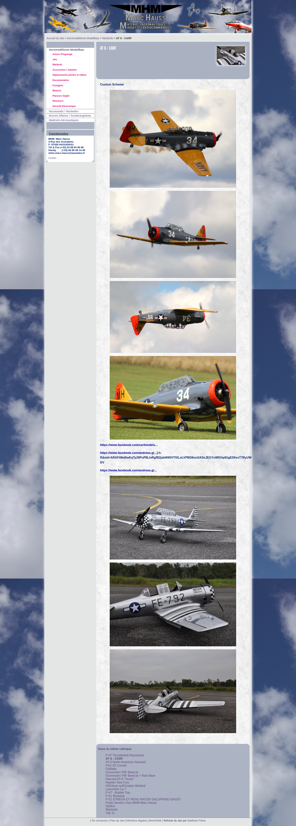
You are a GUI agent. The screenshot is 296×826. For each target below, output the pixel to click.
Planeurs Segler (61, 96)
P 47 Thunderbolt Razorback (125, 755)
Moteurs (56, 90)
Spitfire (110, 806)
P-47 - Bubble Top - (119, 792)
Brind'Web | (156, 820)
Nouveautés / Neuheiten (64, 111)
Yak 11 (110, 813)
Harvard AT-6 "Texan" (120, 779)
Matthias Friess (196, 820)
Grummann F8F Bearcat (122, 772)
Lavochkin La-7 (116, 789)
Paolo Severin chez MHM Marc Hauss (131, 802)
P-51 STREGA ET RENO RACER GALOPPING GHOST (143, 799)
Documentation (60, 80)
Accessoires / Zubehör (64, 70)
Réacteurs (57, 101)
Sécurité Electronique (64, 106)
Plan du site (117, 820)
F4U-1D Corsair (116, 765)
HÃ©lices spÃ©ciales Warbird (126, 785)
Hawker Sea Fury (117, 782)
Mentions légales (136, 820)
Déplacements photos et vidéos (69, 75)
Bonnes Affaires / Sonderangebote (70, 115)
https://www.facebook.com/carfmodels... (129, 445)
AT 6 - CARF (114, 758)
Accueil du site (55, 38)
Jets (54, 59)
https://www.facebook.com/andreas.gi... (128, 452)
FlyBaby (111, 768)
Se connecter (100, 820)
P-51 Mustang (115, 796)
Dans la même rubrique (115, 748)
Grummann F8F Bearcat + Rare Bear (131, 775)
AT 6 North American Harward (126, 762)
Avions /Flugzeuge (62, 54)
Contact (52, 158)
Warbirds (107, 38)
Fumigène (57, 85)
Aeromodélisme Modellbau (83, 38)
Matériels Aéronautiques (64, 120)
